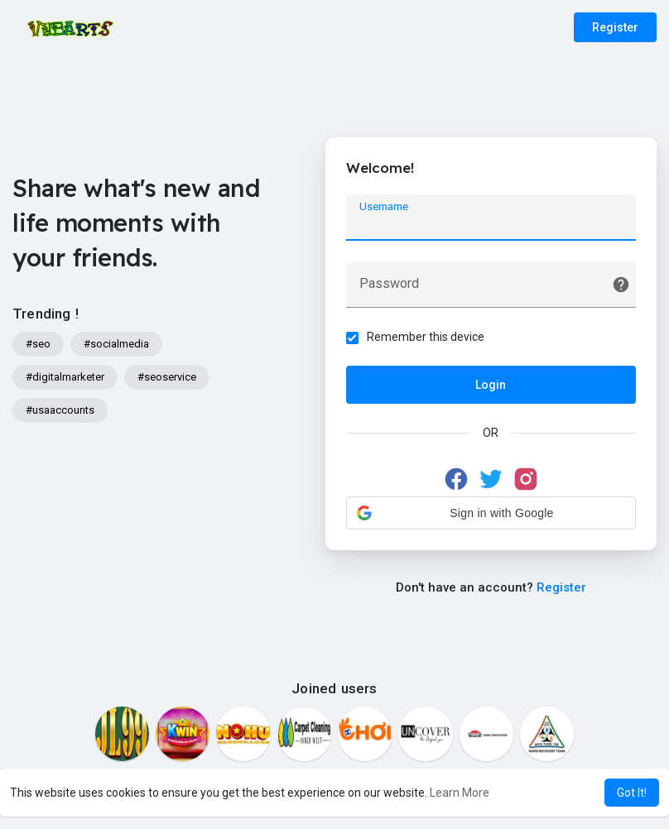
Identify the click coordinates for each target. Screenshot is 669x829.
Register (615, 27)
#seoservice (166, 377)
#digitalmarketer (65, 377)
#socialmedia (116, 344)
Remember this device (425, 336)
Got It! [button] (632, 792)
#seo (38, 344)
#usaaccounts (60, 410)
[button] (491, 513)
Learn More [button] (459, 792)
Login (490, 384)
